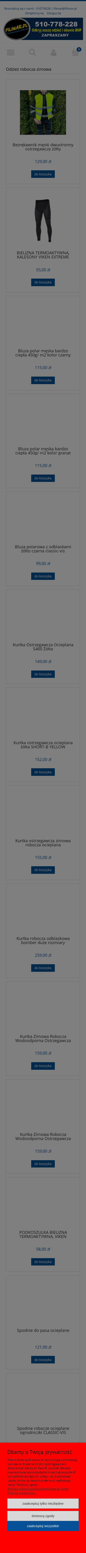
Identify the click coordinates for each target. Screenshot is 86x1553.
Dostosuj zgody (43, 1516)
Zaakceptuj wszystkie (43, 1526)
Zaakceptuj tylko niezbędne (43, 1503)
